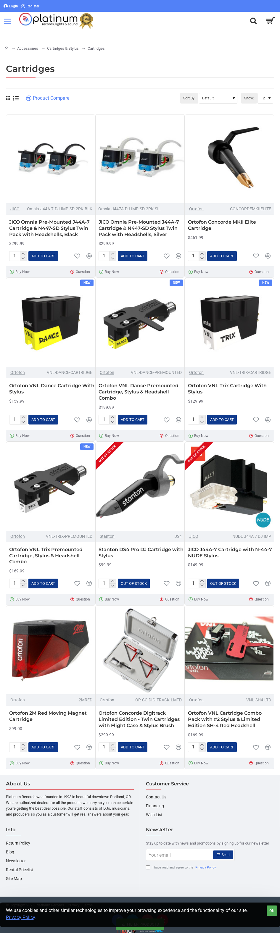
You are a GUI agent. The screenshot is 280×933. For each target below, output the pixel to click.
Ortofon (196, 208)
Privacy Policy (20, 917)
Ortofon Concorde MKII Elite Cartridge (222, 225)
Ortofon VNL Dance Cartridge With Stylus (51, 389)
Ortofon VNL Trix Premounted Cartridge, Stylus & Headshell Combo (46, 556)
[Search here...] (253, 21)
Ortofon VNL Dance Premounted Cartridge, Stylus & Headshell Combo (138, 392)
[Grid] (8, 98)
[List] (16, 98)
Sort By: (189, 98)
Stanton (107, 536)
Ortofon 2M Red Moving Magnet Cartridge (48, 716)
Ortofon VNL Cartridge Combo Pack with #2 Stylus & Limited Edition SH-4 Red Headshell (225, 719)
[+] (23, 253)
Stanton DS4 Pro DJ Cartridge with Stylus (141, 552)
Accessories (27, 48)
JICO (15, 208)
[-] (23, 258)
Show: (249, 98)
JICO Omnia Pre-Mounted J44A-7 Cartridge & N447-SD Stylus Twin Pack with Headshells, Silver (139, 228)
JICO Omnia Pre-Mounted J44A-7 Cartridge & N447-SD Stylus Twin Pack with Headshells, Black (49, 228)
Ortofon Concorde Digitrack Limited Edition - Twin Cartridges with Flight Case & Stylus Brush (139, 719)
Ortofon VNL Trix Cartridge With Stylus (227, 389)
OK (271, 910)
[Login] (11, 6)
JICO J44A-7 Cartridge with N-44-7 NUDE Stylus (230, 552)
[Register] (30, 6)
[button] (43, 256)
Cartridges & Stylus (63, 48)
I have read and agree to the (181, 867)
